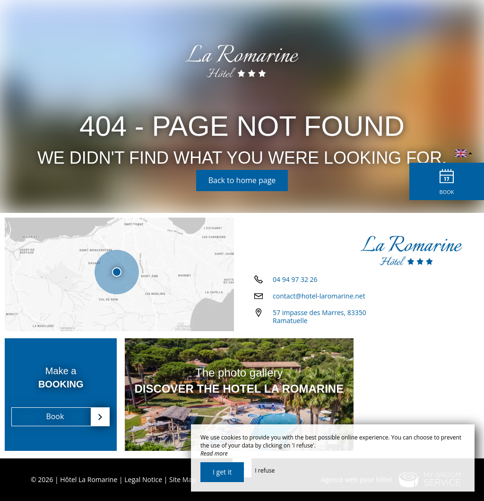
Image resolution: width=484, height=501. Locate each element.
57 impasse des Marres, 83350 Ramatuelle (319, 319)
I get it (222, 471)
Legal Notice (143, 479)
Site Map (182, 479)
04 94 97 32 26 (295, 282)
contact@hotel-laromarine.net (319, 299)
